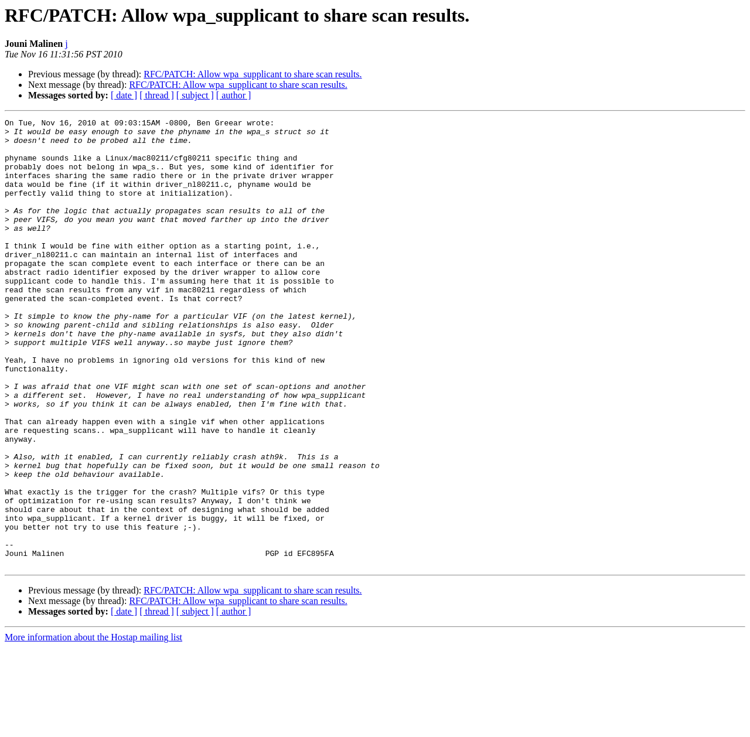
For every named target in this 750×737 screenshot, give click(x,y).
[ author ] (233, 95)
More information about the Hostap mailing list (93, 727)
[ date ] (124, 95)
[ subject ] (195, 95)
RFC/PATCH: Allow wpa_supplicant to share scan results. (253, 74)
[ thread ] (156, 95)
